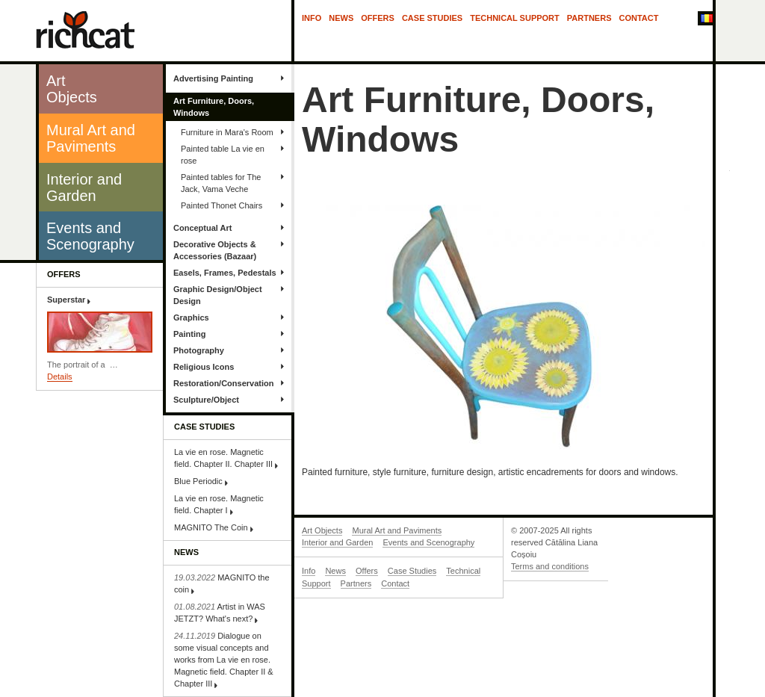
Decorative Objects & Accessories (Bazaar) (214, 250)
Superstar (66, 299)
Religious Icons (203, 366)
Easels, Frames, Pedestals (224, 272)
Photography (198, 350)
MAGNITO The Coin (211, 527)
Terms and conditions (550, 566)
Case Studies (432, 17)
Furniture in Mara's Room (227, 132)
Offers (377, 17)
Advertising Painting (213, 78)
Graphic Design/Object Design (217, 295)
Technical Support (515, 17)
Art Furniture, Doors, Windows (213, 106)
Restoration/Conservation (223, 383)
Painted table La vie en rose (222, 154)
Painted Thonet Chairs (221, 205)
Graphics (191, 317)
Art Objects (322, 530)
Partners (589, 17)
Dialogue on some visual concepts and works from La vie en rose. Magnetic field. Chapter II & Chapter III (223, 659)
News (341, 17)
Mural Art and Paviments (397, 530)
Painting (189, 333)
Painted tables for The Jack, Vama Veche (221, 183)
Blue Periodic (198, 481)
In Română (705, 19)
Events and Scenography (428, 542)
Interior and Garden (337, 542)
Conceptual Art (202, 227)
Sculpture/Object (206, 399)
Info (311, 17)
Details (59, 376)
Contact (639, 17)
